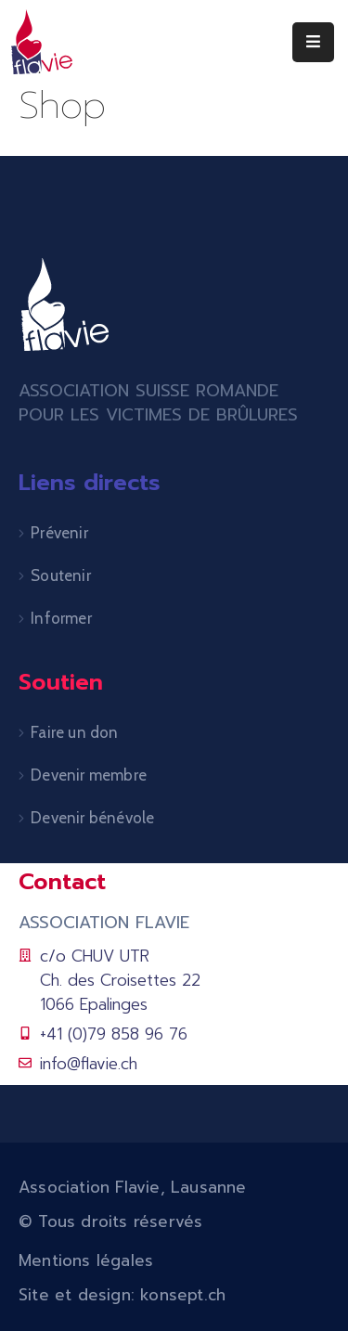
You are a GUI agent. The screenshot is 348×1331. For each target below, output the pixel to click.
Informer (61, 618)
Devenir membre (89, 775)
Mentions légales (86, 1260)
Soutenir (61, 575)
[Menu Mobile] (313, 42)
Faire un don (74, 732)
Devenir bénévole (92, 817)
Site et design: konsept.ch (122, 1295)
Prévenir (59, 532)
